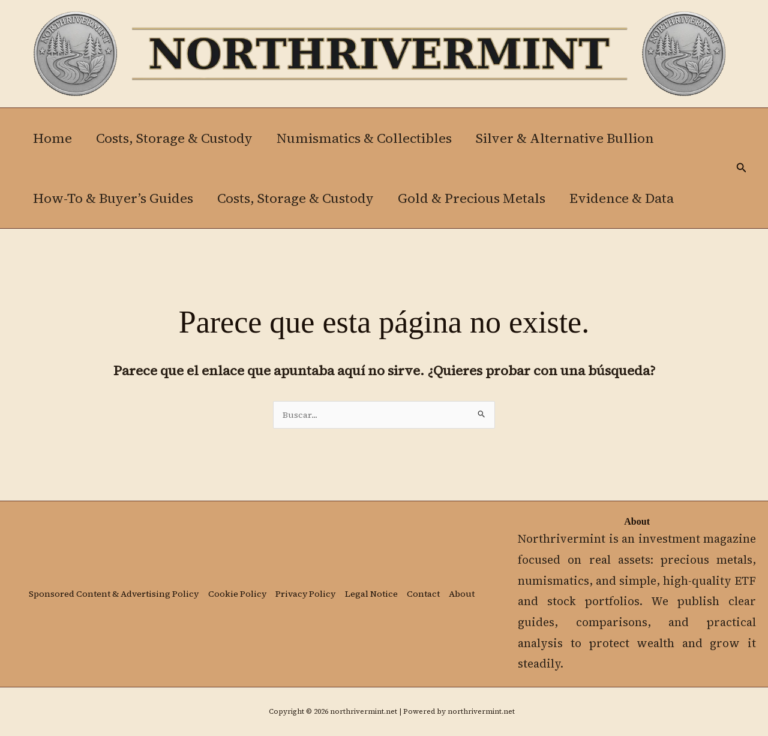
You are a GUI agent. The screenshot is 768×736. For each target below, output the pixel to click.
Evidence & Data (630, 198)
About (40, 603)
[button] (741, 168)
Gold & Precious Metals (477, 198)
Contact (432, 586)
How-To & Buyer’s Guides (114, 198)
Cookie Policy (242, 586)
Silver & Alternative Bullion (573, 138)
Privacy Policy (312, 586)
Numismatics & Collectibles (370, 138)
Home (53, 138)
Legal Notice (379, 586)
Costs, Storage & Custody (178, 138)
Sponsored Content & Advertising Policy (115, 586)
